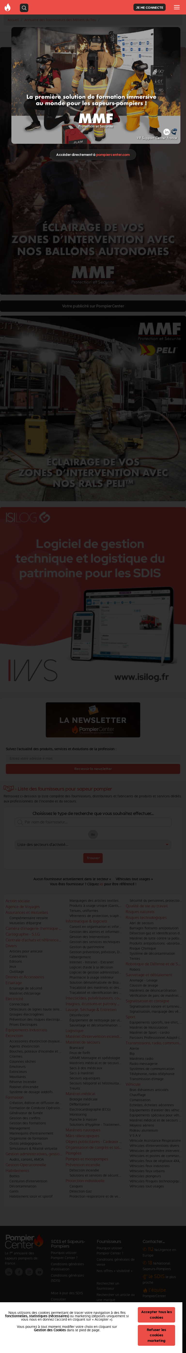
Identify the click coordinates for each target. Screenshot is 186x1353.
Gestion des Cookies (50, 1330)
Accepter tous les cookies (156, 1314)
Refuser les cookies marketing (156, 1335)
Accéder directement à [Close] (93, 154)
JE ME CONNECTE (149, 7)
